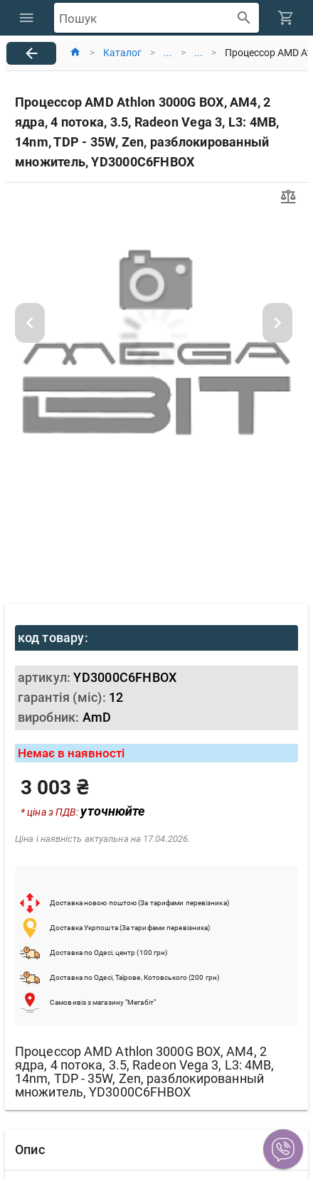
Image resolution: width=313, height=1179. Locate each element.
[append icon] (244, 18)
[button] (283, 1149)
